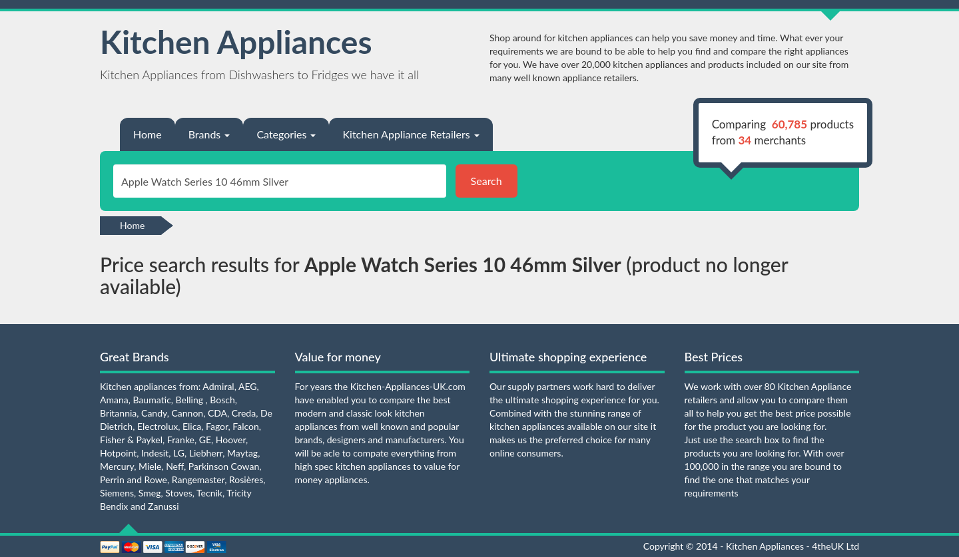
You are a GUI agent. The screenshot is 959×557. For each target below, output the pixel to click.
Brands (209, 134)
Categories (286, 134)
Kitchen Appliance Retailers (410, 134)
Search (486, 180)
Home (147, 134)
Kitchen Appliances (236, 42)
